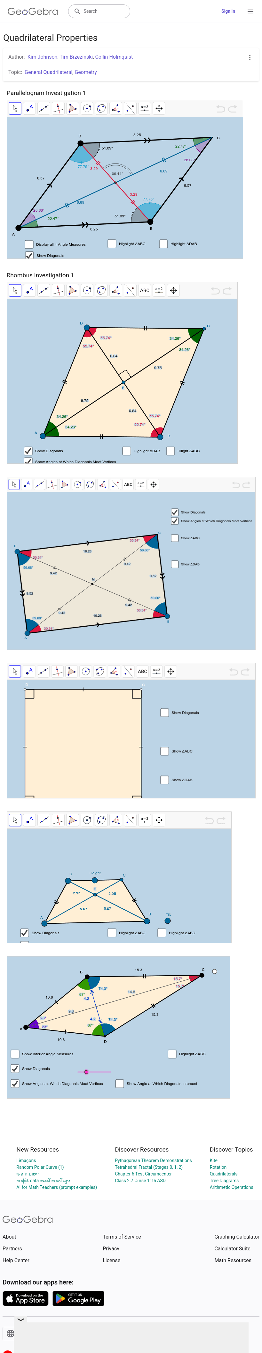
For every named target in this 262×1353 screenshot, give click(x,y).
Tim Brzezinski (76, 57)
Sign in (228, 11)
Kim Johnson (43, 57)
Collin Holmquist (114, 57)
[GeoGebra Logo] (33, 11)
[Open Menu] (250, 11)
